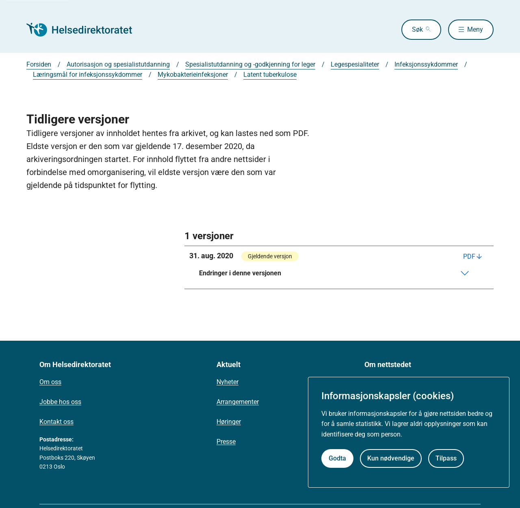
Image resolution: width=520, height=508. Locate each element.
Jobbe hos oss (60, 402)
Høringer (229, 422)
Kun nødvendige (390, 458)
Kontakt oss (56, 422)
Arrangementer (238, 402)
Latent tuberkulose (270, 74)
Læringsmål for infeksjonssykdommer (87, 74)
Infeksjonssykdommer (426, 64)
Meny (475, 29)
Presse (226, 441)
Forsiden (38, 64)
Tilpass (446, 458)
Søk (417, 29)
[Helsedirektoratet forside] (84, 30)
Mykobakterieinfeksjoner (193, 74)
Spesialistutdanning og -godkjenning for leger (250, 64)
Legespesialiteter (355, 64)
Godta (337, 458)
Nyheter (227, 382)
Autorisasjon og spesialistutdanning (118, 64)
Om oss (50, 382)
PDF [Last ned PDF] (469, 256)
